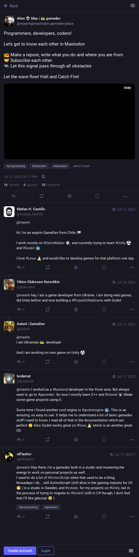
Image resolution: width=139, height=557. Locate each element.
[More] (125, 197)
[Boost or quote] (41, 196)
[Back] (63, 6)
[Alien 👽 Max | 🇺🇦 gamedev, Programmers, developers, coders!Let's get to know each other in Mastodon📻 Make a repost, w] (69, 107)
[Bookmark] (97, 196)
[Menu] (131, 550)
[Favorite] (69, 196)
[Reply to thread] (21, 267)
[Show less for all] (132, 5)
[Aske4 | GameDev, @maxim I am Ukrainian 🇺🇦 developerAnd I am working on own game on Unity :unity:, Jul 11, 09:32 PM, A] (69, 343)
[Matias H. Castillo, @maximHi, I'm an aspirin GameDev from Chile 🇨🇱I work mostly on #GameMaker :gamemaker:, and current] (69, 239)
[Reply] (14, 196)
